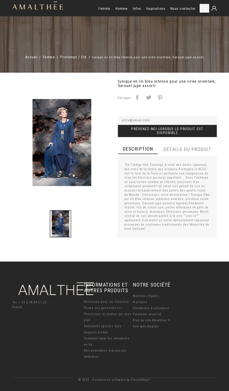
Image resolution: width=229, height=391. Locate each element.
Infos (137, 9)
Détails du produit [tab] (187, 149)
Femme (104, 9)
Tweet (148, 97)
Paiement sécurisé (147, 314)
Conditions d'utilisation (151, 308)
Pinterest (160, 97)
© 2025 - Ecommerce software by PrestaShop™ (114, 379)
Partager (137, 97)
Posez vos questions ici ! (103, 308)
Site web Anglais (146, 326)
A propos (140, 302)
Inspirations (155, 9)
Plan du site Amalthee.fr (151, 320)
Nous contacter (183, 9)
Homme (121, 9)
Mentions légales (146, 296)
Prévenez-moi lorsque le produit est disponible (167, 131)
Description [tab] (138, 149)
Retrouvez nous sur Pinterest (106, 302)
